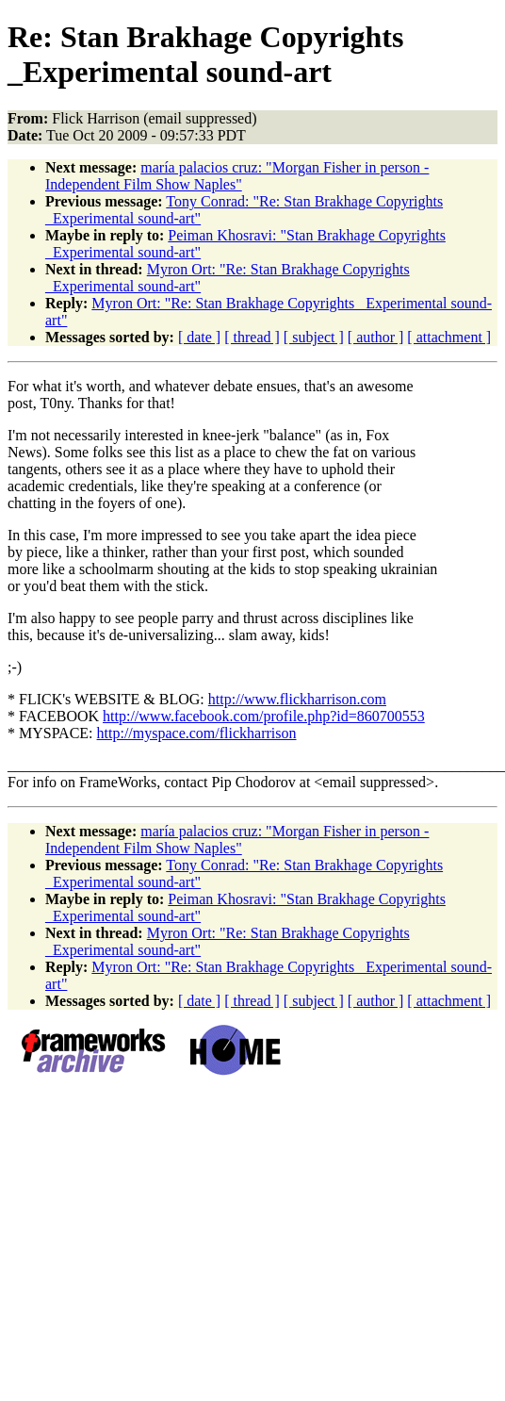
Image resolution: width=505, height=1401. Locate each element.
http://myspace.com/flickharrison (197, 733)
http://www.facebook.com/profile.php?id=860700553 (264, 716)
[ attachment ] (449, 337)
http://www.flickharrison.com (297, 699)
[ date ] (199, 337)
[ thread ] (252, 337)
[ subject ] (314, 337)
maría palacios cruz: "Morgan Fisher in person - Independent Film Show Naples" (237, 175)
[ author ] (376, 337)
